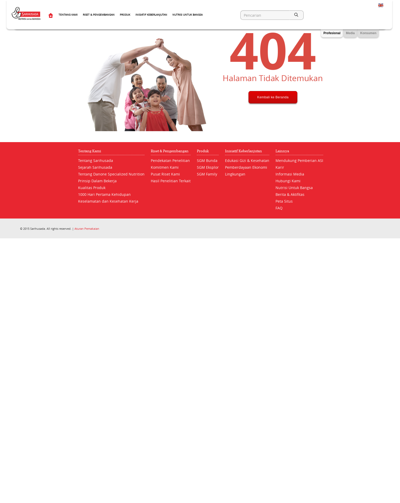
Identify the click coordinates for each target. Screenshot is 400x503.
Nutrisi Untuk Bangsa (187, 14)
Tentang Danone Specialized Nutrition (111, 174)
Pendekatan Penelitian (170, 160)
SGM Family (207, 174)
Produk (125, 14)
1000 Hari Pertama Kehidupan (104, 194)
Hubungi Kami (288, 180)
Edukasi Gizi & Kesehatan (247, 160)
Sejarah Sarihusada (95, 167)
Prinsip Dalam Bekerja (97, 180)
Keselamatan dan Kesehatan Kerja (108, 201)
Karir (280, 167)
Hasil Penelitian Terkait (171, 180)
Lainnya (282, 151)
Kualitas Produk (91, 187)
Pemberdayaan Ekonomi (246, 167)
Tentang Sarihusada (95, 160)
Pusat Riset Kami (165, 174)
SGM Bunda (207, 160)
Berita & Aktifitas (290, 194)
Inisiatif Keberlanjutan (151, 14)
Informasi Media (290, 174)
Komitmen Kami (165, 167)
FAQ (279, 207)
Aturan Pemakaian (86, 229)
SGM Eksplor (208, 167)
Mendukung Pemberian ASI (299, 160)
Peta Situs (284, 201)
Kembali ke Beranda (273, 116)
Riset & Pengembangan (99, 14)
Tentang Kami (68, 14)
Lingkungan (235, 174)
